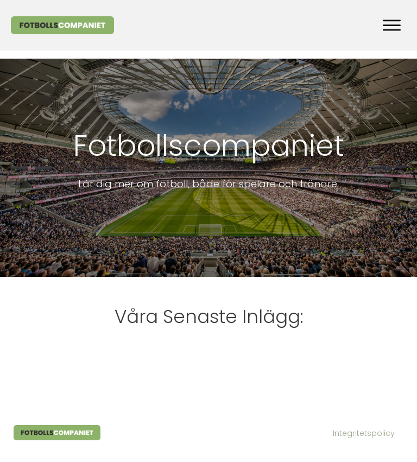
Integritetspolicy (364, 433)
